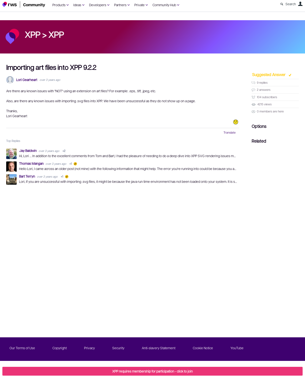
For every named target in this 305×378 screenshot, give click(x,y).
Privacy (89, 348)
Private (139, 5)
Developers (97, 5)
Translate (230, 132)
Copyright (59, 348)
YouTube (237, 348)
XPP (56, 34)
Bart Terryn (27, 176)
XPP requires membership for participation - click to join (152, 371)
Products (59, 5)
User (300, 3)
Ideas (77, 5)
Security (118, 348)
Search (290, 4)
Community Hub (164, 5)
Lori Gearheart (26, 80)
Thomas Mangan (31, 163)
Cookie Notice (203, 348)
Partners (120, 5)
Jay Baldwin (28, 150)
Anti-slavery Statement (158, 348)
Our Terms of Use (22, 348)
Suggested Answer (269, 74)
